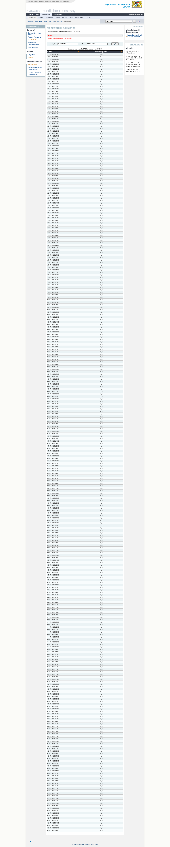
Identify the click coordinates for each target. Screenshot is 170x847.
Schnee (40, 17)
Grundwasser (57, 14)
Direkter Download (133, 37)
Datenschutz (48, 1)
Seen (37, 14)
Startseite (30, 1)
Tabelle (30, 57)
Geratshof (59, 21)
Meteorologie (46, 14)
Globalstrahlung (79, 17)
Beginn (54, 44)
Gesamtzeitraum (33, 45)
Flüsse (31, 14)
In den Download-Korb (134, 35)
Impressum (41, 1)
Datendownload (33, 47)
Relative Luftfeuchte (61, 17)
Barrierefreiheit (55, 1)
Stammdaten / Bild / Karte (34, 33)
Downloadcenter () (135, 14)
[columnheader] (63, 51)
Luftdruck (88, 17)
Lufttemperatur (49, 17)
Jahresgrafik (32, 42)
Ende (84, 44)
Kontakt (36, 1)
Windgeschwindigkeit (35, 67)
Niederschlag (32, 17)
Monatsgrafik (32, 39)
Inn (54, 21)
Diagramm (31, 55)
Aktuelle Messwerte (34, 37)
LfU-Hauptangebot (64, 1)
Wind (71, 17)
